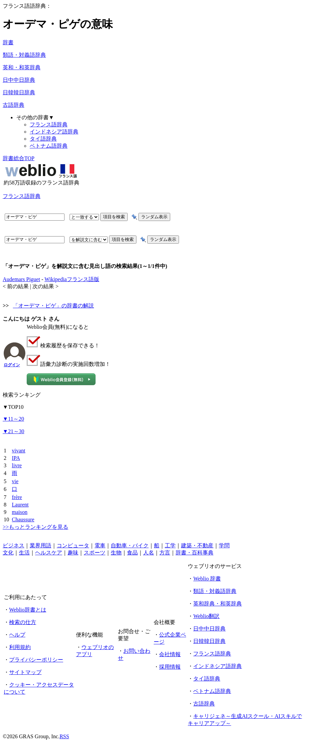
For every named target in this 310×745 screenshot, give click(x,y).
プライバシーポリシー (36, 660)
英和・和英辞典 (22, 67)
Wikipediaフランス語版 (72, 279)
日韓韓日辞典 (19, 92)
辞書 (8, 42)
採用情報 (170, 667)
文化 (8, 552)
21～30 (13, 431)
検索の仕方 (22, 622)
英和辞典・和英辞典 (217, 603)
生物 (116, 552)
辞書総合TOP (18, 158)
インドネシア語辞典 (54, 131)
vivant (18, 450)
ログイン (12, 365)
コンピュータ (73, 545)
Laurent (20, 504)
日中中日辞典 (19, 80)
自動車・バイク (130, 545)
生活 (24, 552)
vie (15, 481)
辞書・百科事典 (194, 552)
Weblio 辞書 (207, 578)
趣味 (73, 552)
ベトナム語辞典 (49, 146)
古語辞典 (13, 105)
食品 (132, 552)
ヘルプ (17, 635)
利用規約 (20, 647)
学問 (224, 545)
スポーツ (94, 552)
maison (19, 512)
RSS (64, 736)
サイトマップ (25, 672)
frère (17, 497)
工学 (170, 545)
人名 (148, 552)
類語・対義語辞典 (24, 55)
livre (17, 465)
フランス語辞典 (49, 124)
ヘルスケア (48, 552)
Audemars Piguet (21, 279)
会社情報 (170, 654)
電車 (100, 545)
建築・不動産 (197, 545)
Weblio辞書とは (27, 610)
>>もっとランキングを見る (35, 527)
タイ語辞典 (43, 139)
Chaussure (23, 519)
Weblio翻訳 (206, 616)
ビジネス (13, 545)
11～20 (13, 419)
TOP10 (13, 407)
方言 (164, 552)
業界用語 (40, 545)
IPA (16, 458)
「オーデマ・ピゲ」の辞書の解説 (53, 305)
